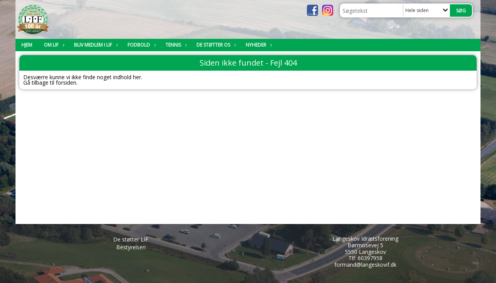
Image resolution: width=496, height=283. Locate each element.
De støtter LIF (130, 239)
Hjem (26, 45)
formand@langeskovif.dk (365, 264)
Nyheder (258, 45)
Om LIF (53, 45)
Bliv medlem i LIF (95, 45)
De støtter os (215, 45)
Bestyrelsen (131, 247)
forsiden (66, 82)
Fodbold (140, 45)
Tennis (175, 45)
